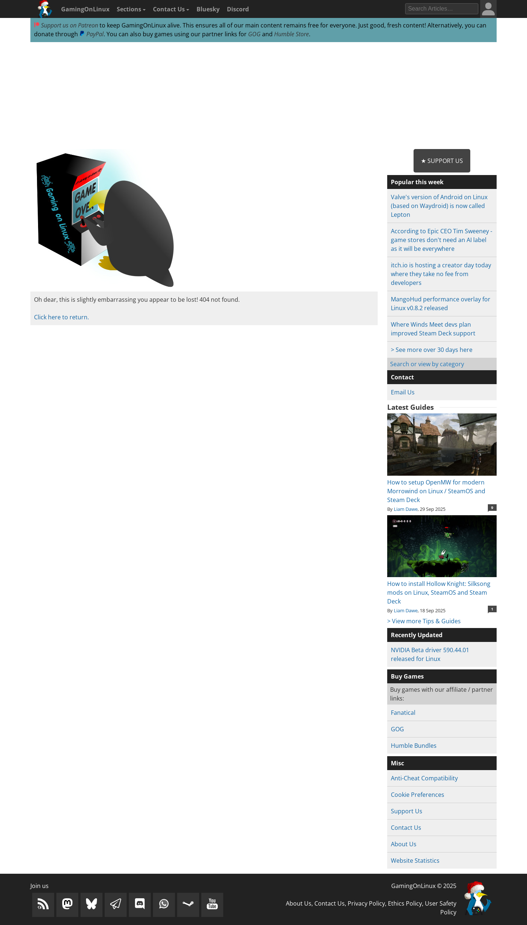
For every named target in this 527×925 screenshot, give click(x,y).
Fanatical (403, 713)
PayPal (91, 34)
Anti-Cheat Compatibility (424, 778)
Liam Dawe (406, 509)
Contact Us (171, 9)
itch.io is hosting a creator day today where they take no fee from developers (441, 274)
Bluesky (208, 9)
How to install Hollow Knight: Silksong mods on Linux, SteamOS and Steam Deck (442, 588)
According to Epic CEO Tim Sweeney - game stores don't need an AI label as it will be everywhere (441, 240)
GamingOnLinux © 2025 (423, 886)
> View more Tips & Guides (424, 621)
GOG (254, 34)
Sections (131, 9)
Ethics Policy (405, 903)
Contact (402, 377)
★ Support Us (442, 161)
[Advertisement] (263, 96)
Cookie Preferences (417, 795)
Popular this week (417, 182)
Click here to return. (61, 317)
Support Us (406, 811)
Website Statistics (415, 861)
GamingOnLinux (85, 9)
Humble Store (291, 34)
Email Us (403, 392)
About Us (403, 844)
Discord (238, 9)
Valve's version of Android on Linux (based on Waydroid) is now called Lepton (439, 206)
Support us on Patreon (66, 25)
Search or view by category (427, 364)
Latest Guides (410, 407)
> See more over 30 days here (431, 350)
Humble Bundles (414, 746)
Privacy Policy (366, 903)
